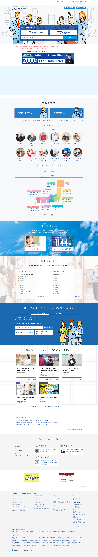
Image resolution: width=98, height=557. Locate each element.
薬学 (56, 283)
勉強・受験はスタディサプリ (18, 542)
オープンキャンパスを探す (23, 332)
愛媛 (34, 194)
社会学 (61, 509)
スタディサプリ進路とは (58, 1)
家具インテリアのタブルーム (18, 545)
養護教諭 (22, 280)
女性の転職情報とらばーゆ (44, 537)
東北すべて (65, 195)
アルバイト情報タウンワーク (45, 538)
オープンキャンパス (55, 3)
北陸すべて (45, 193)
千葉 (63, 201)
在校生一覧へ (31, 379)
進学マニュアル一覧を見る (21, 455)
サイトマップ (67, 1)
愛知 (59, 207)
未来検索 (14, 3)
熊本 (37, 208)
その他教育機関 (46, 3)
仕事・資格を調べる (57, 498)
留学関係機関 (36, 120)
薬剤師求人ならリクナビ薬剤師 (18, 540)
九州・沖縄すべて (31, 212)
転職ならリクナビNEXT (17, 537)
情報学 (56, 287)
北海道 (67, 184)
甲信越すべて (50, 186)
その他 (81, 120)
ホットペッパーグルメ (27, 543)
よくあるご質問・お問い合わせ (78, 1)
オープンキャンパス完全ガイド (41, 332)
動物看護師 (22, 278)
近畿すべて (44, 211)
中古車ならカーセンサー (17, 543)
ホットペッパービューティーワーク (53, 543)
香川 (31, 194)
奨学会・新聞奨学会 (63, 120)
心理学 (56, 276)
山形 (67, 193)
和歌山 (48, 209)
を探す (35, 32)
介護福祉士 (64, 501)
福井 (49, 191)
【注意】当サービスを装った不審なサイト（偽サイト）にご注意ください (33, 48)
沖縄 (38, 210)
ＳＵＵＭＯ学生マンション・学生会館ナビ (67, 531)
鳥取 (28, 192)
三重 (62, 207)
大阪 (48, 207)
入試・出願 (63, 3)
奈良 (45, 209)
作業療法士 (63, 502)
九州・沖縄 (22, 510)
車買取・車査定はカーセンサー (18, 538)
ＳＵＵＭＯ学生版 (53, 531)
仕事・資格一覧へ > (41, 296)
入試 (16, 453)
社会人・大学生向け (76, 3)
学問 (30, 3)
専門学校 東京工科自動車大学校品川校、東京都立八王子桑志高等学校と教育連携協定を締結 (37, 422)
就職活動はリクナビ (55, 537)
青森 (64, 191)
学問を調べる (56, 505)
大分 (28, 210)
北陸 (28, 509)
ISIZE (72, 545)
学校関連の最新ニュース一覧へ (74, 429)
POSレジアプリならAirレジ (43, 545)
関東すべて (64, 203)
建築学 (56, 280)
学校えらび (17, 448)
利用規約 (75, 511)
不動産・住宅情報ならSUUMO (46, 542)
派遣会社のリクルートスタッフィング (74, 537)
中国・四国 (17, 510)
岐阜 (53, 207)
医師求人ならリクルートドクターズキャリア (72, 538)
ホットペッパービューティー (39, 543)
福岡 (28, 208)
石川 (47, 191)
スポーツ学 (57, 282)
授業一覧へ (32, 406)
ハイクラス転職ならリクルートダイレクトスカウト (36, 540)
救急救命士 (55, 501)
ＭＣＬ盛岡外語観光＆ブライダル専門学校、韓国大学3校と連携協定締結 (32, 420)
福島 (70, 193)
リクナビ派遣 (62, 537)
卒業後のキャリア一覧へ (52, 379)
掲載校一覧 (75, 517)
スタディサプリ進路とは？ (78, 504)
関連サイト (60, 545)
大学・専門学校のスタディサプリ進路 (67, 540)
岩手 (67, 191)
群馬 (69, 199)
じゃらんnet (27, 542)
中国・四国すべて (31, 196)
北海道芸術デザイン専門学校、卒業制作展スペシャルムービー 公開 (31, 424)
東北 (17, 509)
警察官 (21, 283)
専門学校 (40, 3)
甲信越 (22, 509)
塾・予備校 (73, 120)
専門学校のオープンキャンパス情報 (41, 500)
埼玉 (72, 199)
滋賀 (43, 207)
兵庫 (43, 209)
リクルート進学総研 (45, 531)
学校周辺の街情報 (77, 521)
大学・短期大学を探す (16, 498)
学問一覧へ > (77, 296)
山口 (40, 192)
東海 (25, 509)
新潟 (48, 184)
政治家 (21, 287)
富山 (44, 191)
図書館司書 (22, 282)
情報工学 (57, 289)
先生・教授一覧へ (76, 379)
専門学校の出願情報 (38, 502)
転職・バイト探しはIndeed (53, 540)
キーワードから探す (77, 519)
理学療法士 (22, 285)
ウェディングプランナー (25, 291)
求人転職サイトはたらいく (56, 538)
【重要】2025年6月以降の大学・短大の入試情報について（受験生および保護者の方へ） (36, 46)
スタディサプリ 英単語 (35, 531)
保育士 (59, 501)
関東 (19, 509)
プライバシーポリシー (77, 512)
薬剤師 (59, 502)
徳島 (28, 194)
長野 (54, 184)
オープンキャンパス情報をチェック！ (28, 323)
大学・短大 (34, 3)
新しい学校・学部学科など (49, 120)
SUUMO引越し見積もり (77, 542)
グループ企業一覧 (67, 545)
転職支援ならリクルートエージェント (30, 537)
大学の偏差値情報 (16, 504)
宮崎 (31, 210)
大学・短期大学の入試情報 (17, 502)
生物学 (56, 291)
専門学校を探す (37, 498)
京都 (45, 207)
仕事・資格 (25, 3)
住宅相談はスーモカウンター (65, 542)
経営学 (58, 509)
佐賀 (31, 208)
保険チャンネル (64, 543)
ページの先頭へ (82, 486)
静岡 (56, 207)
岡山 (34, 192)
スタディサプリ (15, 531)
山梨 (51, 184)
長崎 (34, 208)
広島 (37, 192)
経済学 (54, 509)
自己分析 (19, 3)
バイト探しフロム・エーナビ (32, 538)
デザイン (57, 293)
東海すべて (55, 209)
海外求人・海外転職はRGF (73, 543)
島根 (31, 192)
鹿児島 (34, 210)
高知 (37, 194)
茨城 (63, 199)
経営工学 (60, 510)
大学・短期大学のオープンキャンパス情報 (21, 500)
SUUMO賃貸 (55, 542)
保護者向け (83, 3)
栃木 (66, 199)
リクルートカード (53, 545)
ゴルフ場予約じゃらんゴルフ (31, 545)
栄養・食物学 (58, 285)
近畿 (13, 510)
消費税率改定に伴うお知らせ (79, 526)
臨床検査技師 (22, 289)
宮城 (70, 191)
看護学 (56, 278)
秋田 (64, 193)
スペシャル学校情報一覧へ (51, 406)
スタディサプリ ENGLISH (24, 531)
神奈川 (69, 201)
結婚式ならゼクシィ (35, 542)
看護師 (21, 293)
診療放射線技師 (23, 276)
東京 (66, 201)
